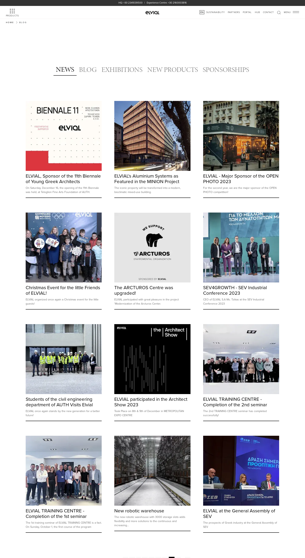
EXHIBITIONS (122, 69)
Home (10, 22)
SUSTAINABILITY (215, 12)
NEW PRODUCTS (172, 69)
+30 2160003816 (177, 2)
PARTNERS (234, 12)
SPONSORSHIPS (226, 69)
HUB (257, 12)
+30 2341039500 (133, 2)
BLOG (88, 69)
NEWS (65, 69)
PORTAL (247, 12)
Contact (268, 12)
